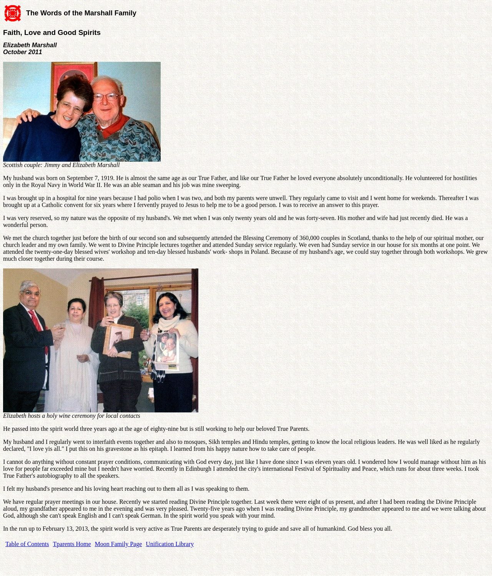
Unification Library (170, 544)
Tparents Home (72, 544)
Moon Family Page (118, 544)
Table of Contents (27, 544)
